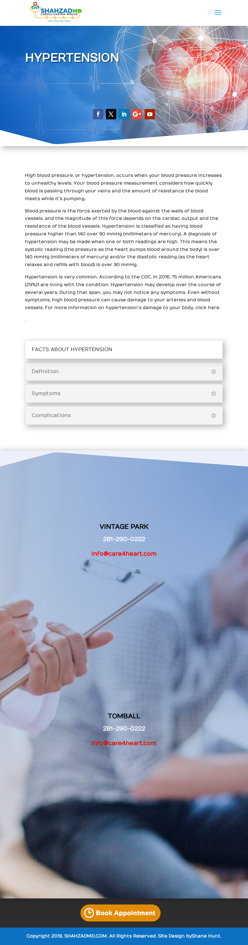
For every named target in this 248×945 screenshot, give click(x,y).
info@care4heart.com (124, 554)
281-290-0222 (124, 728)
